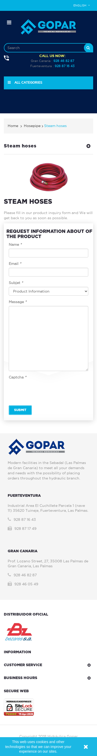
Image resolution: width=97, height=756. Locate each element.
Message (17, 302)
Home (13, 126)
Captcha (17, 377)
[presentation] (48, 391)
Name (15, 244)
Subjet (16, 283)
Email (15, 264)
